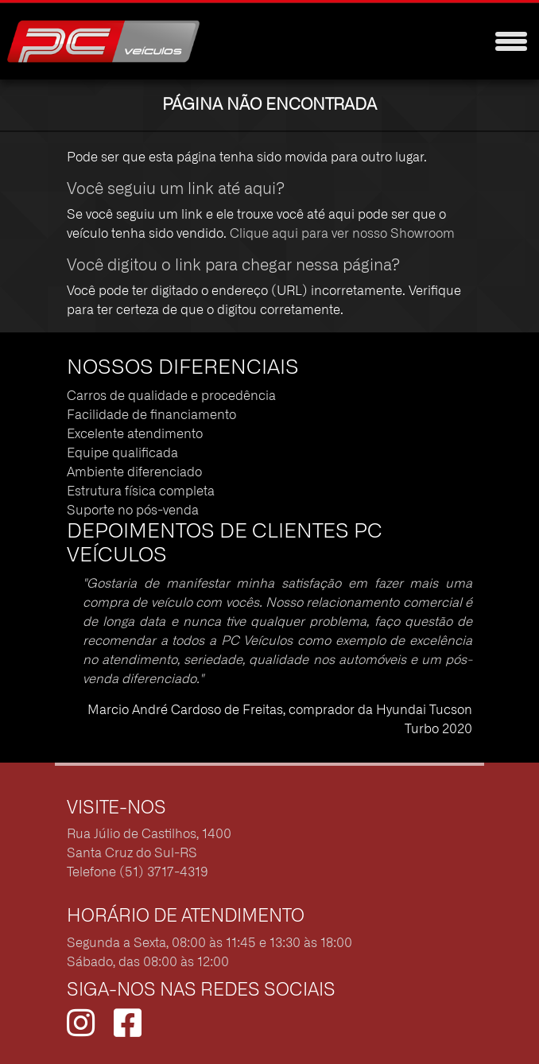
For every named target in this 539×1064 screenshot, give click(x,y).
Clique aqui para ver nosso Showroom (342, 233)
